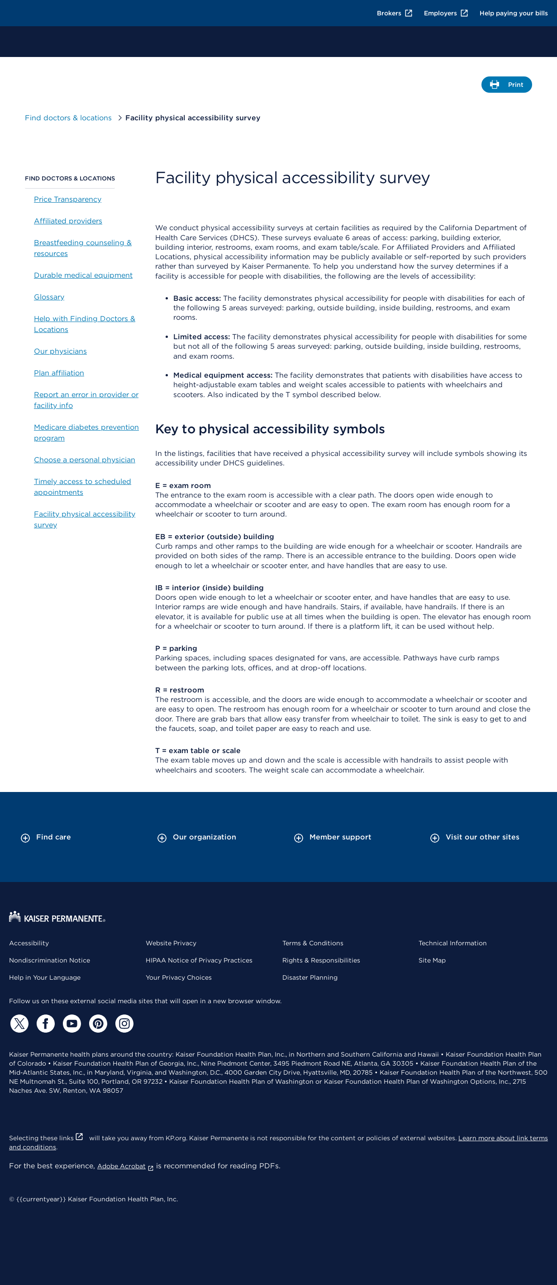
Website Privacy (171, 943)
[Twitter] (18, 1024)
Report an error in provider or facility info (86, 400)
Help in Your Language (45, 977)
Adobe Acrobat (125, 1166)
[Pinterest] (97, 1024)
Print (507, 86)
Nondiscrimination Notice (49, 960)
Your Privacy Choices (179, 977)
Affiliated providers (68, 221)
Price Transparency (67, 199)
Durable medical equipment (83, 275)
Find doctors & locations (75, 118)
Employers (446, 13)
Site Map (432, 960)
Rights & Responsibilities (321, 960)
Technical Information (453, 943)
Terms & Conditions (312, 943)
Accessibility (29, 943)
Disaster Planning (310, 977)
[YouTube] (71, 1024)
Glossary (49, 297)
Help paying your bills (514, 13)
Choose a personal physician (84, 459)
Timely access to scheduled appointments (82, 487)
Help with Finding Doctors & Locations (84, 324)
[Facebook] (44, 1024)
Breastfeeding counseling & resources (83, 248)
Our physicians (60, 351)
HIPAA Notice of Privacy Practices (199, 960)
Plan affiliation (59, 373)
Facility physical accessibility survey (84, 519)
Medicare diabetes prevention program (86, 432)
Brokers (395, 13)
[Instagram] (123, 1024)
